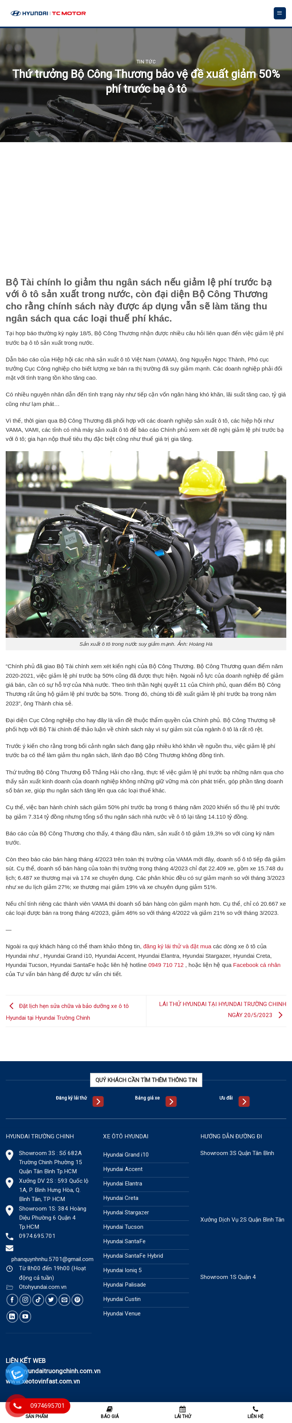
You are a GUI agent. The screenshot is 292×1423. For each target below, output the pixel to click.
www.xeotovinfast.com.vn (43, 1381)
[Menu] (280, 13)
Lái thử (183, 1412)
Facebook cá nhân (257, 965)
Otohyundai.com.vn (43, 1287)
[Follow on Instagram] (25, 1300)
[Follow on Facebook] (12, 1300)
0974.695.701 (37, 1236)
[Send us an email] (64, 1300)
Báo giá (110, 1412)
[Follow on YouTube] (25, 1316)
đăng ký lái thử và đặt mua (177, 946)
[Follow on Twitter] (51, 1300)
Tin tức (146, 62)
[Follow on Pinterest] (77, 1300)
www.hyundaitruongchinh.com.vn (53, 1371)
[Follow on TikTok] (38, 1300)
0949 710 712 (166, 965)
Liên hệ (255, 1412)
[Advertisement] (146, 199)
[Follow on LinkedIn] (12, 1316)
